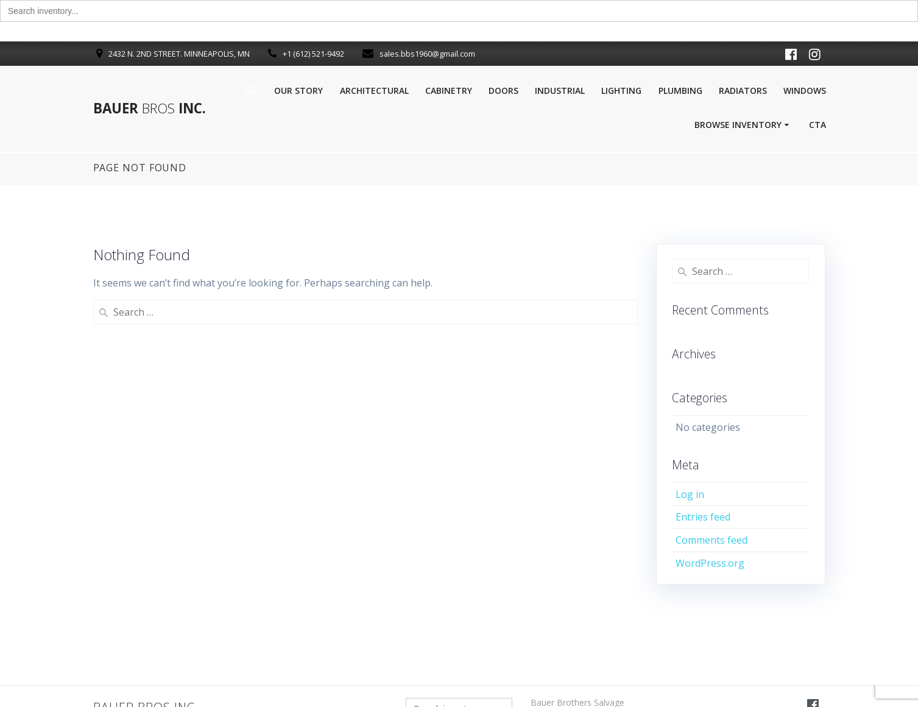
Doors (503, 90)
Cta (817, 124)
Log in (690, 494)
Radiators (743, 90)
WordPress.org (710, 563)
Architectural (374, 90)
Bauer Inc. (149, 108)
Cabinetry (448, 90)
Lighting (621, 90)
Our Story (298, 90)
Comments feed (711, 540)
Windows (804, 90)
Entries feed (703, 517)
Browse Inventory (738, 124)
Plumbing (680, 90)
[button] (251, 93)
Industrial (560, 90)
